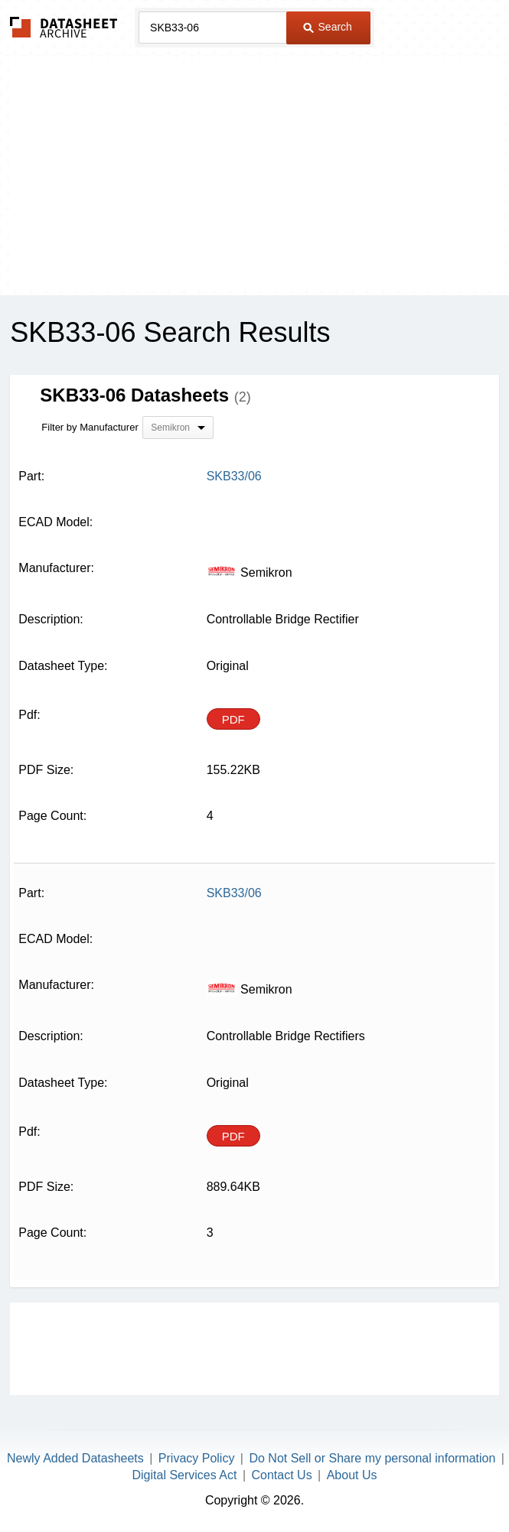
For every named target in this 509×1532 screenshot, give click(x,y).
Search (327, 27)
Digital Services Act (184, 1475)
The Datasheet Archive (64, 27)
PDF (233, 719)
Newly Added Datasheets (75, 1458)
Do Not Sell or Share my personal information (372, 1458)
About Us (352, 1475)
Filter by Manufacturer (89, 427)
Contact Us (281, 1475)
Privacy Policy (196, 1458)
